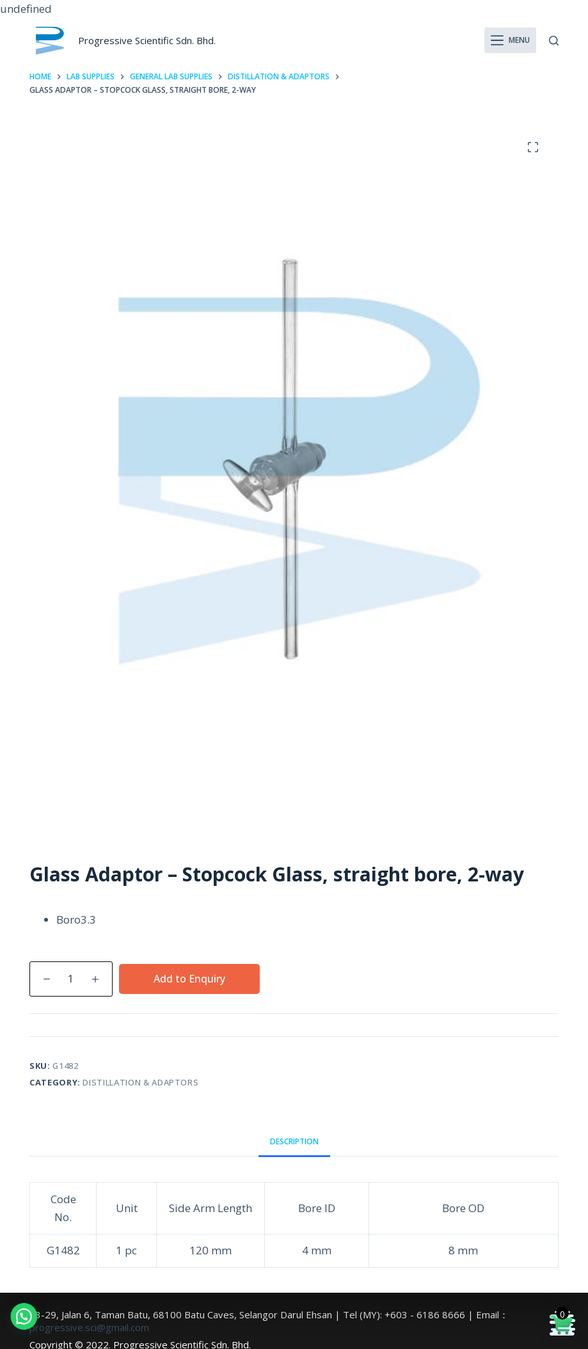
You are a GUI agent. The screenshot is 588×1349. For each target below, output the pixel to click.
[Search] (554, 40)
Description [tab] (294, 1141)
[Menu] (510, 40)
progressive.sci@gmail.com (89, 1327)
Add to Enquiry (189, 979)
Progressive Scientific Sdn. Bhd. (147, 40)
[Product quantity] (71, 979)
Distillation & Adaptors (140, 1082)
